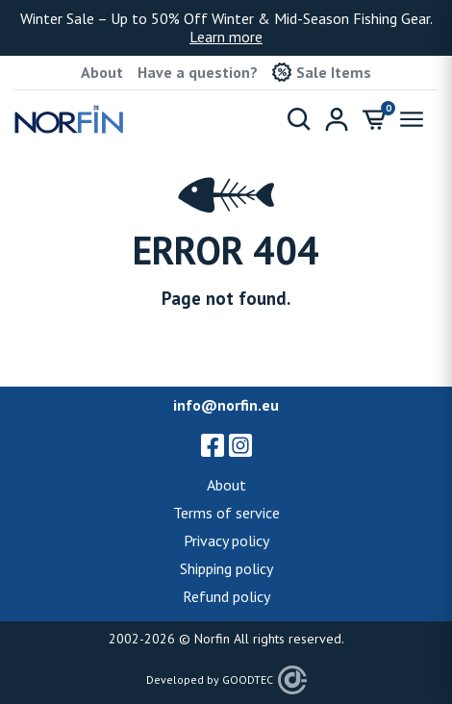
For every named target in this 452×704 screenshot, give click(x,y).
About (102, 72)
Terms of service (226, 512)
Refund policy (226, 596)
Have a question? (198, 72)
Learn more (226, 36)
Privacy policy (226, 540)
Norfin (212, 638)
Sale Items (321, 73)
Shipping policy (226, 568)
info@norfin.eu (226, 405)
